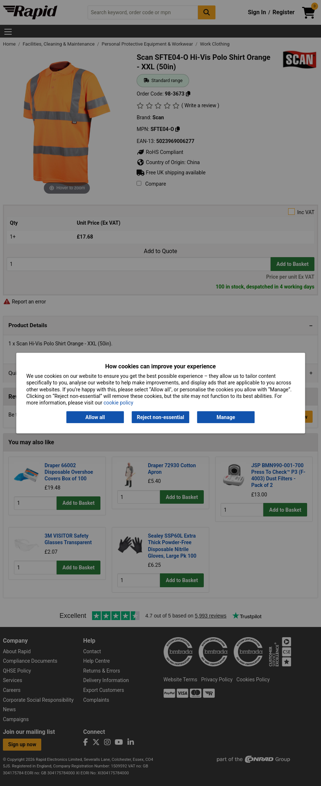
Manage (226, 417)
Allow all (95, 417)
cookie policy (118, 403)
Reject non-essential (160, 417)
